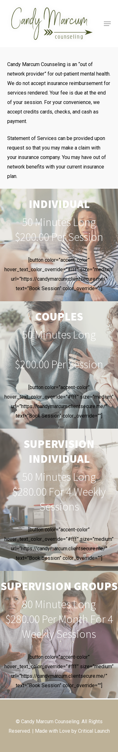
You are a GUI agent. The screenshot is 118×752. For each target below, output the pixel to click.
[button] (107, 24)
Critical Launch (94, 731)
